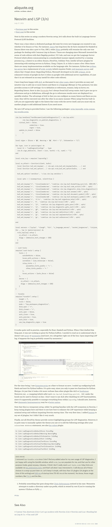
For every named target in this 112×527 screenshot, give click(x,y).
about (29, 11)
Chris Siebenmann (62, 484)
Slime (58, 49)
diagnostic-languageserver (29, 402)
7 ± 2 (29, 476)
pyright (49, 69)
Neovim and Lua (78, 512)
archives (23, 11)
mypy (26, 336)
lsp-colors (53, 425)
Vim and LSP (32, 514)
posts (66, 82)
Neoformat (84, 391)
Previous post (21, 29)
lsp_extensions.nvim (34, 468)
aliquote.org (23, 7)
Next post (20, 32)
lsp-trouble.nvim (21, 112)
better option (54, 402)
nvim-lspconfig (77, 109)
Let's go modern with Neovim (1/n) (55, 512)
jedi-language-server (80, 69)
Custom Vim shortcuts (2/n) (27, 512)
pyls (42, 69)
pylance (82, 72)
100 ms (38, 473)
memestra (36, 336)
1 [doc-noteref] (62, 338)
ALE (40, 82)
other (61, 82)
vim (17, 495)
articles (17, 11)
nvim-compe (89, 109)
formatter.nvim (41, 385)
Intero (52, 47)
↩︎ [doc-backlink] (41, 489)
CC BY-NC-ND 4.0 (80, 524)
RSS (96, 524)
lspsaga (91, 412)
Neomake (44, 90)
